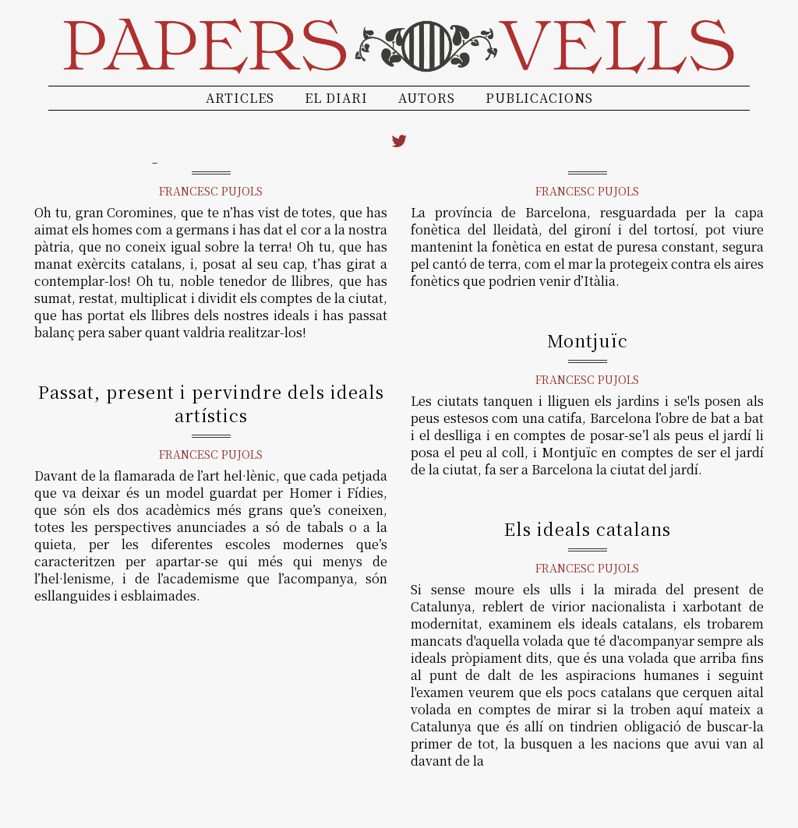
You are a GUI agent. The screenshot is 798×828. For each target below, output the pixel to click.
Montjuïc (587, 340)
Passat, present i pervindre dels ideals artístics (211, 403)
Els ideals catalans (587, 528)
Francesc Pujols (211, 190)
